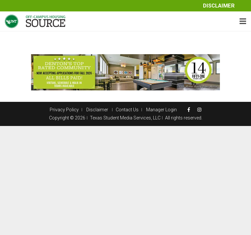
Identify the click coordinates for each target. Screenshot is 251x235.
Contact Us (127, 109)
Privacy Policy (64, 109)
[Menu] (243, 21)
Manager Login (161, 109)
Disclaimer (219, 6)
